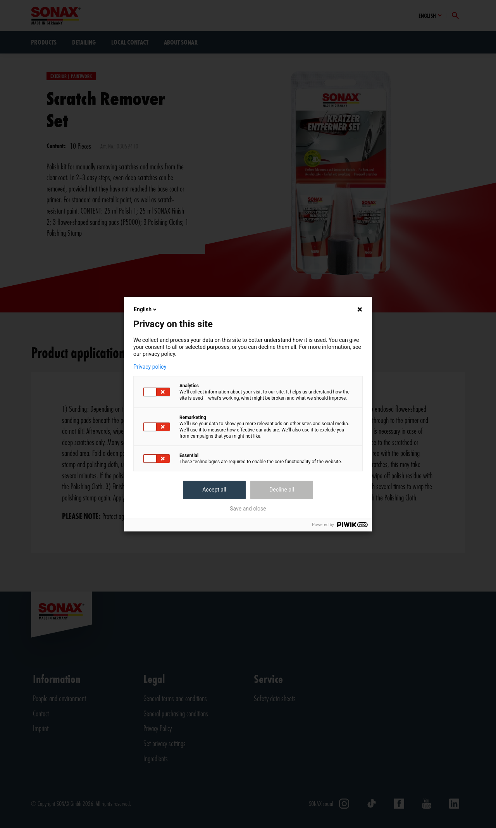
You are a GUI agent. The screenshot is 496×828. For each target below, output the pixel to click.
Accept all (214, 489)
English (146, 309)
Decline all (281, 489)
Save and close (248, 508)
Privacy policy (149, 367)
